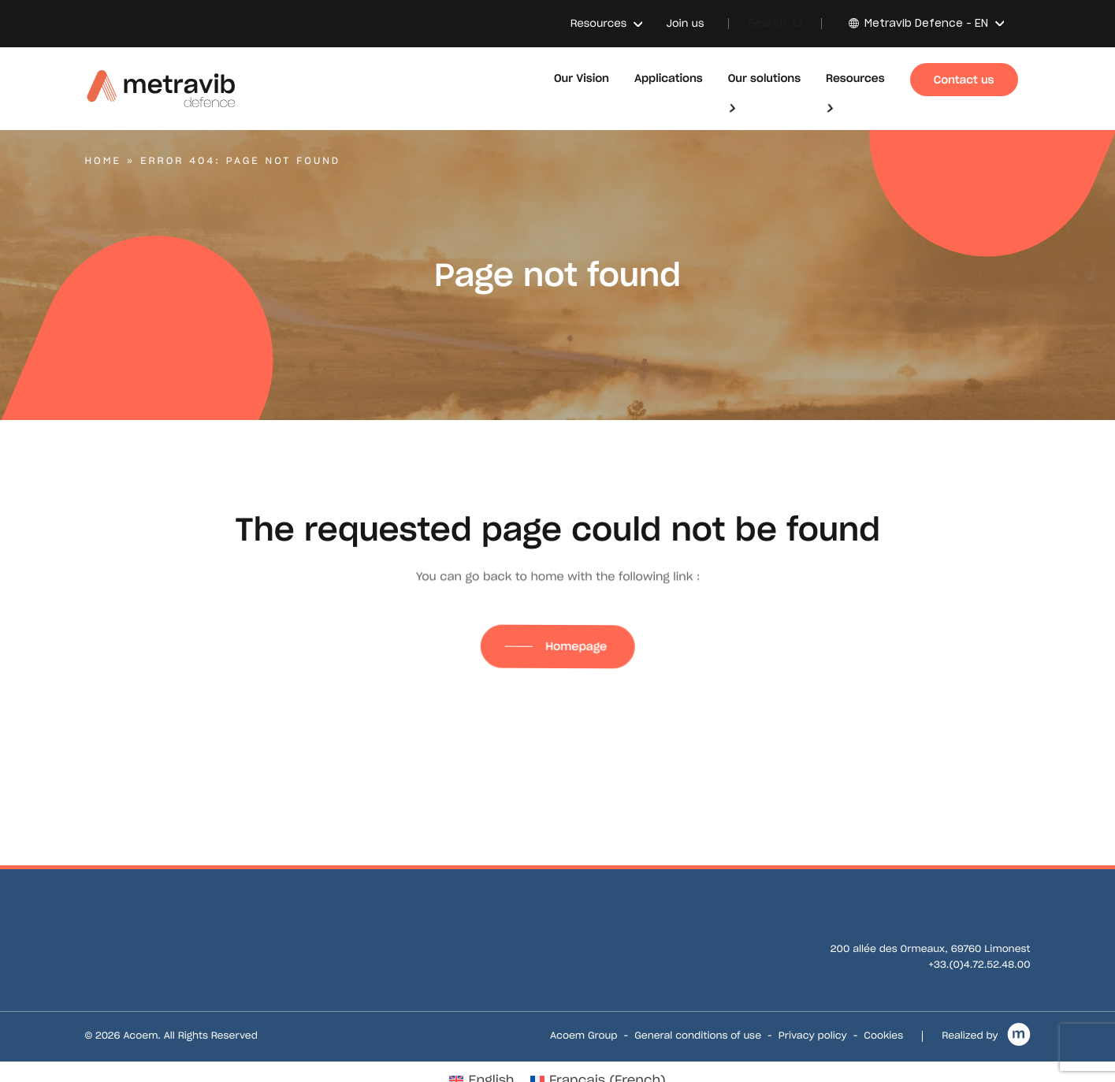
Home (103, 161)
